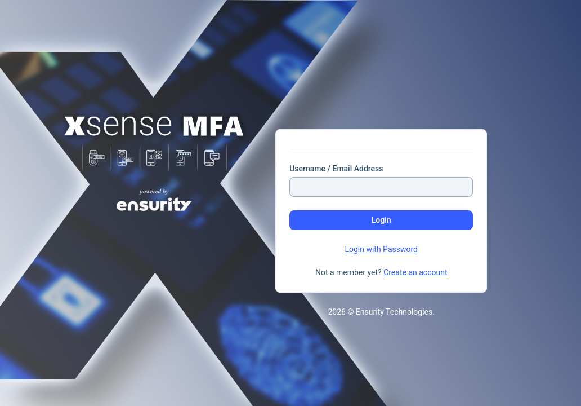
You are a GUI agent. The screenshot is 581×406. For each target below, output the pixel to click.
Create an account (415, 272)
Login (381, 219)
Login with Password (381, 249)
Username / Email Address (336, 168)
